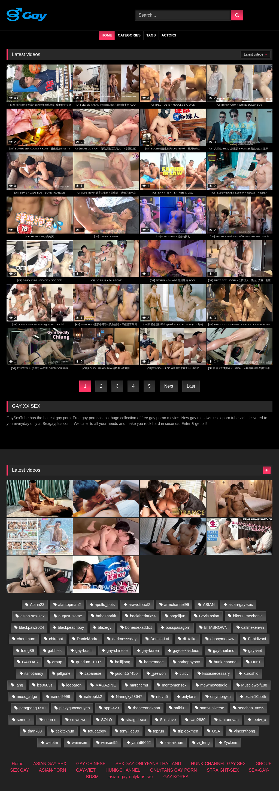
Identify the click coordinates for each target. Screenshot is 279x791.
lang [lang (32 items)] (19, 685)
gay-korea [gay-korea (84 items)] (150, 650)
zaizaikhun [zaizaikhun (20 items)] (174, 742)
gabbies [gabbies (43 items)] (55, 650)
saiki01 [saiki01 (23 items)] (180, 708)
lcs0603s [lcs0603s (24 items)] (45, 685)
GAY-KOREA (176, 776)
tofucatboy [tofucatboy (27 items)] (97, 731)
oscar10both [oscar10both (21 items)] (255, 696)
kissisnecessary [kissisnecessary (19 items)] (216, 673)
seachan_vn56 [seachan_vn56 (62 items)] (251, 708)
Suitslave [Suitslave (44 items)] (168, 720)
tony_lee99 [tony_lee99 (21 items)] (129, 731)
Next (168, 386)
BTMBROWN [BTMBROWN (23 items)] (216, 627)
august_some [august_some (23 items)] (70, 616)
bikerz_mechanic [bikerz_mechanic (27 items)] (247, 616)
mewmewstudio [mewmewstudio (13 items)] (213, 685)
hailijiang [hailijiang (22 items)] (122, 662)
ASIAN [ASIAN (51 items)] (209, 604)
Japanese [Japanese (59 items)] (92, 673)
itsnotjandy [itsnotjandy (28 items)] (34, 673)
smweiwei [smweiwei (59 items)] (78, 720)
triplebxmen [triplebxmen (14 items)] (188, 731)
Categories (129, 35)
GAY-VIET (86, 770)
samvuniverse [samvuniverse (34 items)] (212, 708)
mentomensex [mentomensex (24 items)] (174, 685)
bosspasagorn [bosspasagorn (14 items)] (178, 627)
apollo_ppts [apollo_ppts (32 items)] (105, 604)
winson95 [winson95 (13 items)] (109, 742)
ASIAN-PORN (52, 770)
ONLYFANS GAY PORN (173, 770)
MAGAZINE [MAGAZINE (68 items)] (105, 685)
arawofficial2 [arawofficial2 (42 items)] (139, 604)
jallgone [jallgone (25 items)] (64, 673)
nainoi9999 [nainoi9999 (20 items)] (60, 696)
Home (107, 35)
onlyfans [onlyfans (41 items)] (189, 696)
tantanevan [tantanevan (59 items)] (229, 720)
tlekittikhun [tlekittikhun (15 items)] (65, 731)
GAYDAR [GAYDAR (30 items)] (30, 662)
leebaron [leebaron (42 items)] (73, 685)
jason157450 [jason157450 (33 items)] (126, 673)
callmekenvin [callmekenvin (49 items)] (252, 627)
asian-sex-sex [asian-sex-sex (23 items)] (32, 616)
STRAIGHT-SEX (223, 770)
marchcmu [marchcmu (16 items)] (139, 685)
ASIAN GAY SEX (49, 763)
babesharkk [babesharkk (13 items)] (106, 616)
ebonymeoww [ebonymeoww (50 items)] (222, 639)
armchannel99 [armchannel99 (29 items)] (176, 604)
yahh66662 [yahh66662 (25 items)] (141, 742)
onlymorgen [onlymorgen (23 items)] (220, 696)
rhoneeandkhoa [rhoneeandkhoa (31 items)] (146, 708)
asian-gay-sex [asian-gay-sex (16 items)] (241, 604)
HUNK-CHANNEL (122, 770)
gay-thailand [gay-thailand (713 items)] (223, 650)
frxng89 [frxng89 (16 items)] (27, 650)
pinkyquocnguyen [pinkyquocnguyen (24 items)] (74, 708)
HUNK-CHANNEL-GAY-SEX (218, 763)
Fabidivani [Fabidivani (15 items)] (257, 639)
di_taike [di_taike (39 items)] (189, 639)
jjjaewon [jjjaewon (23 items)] (158, 673)
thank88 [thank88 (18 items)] (35, 731)
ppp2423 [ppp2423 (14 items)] (111, 708)
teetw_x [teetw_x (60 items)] (259, 720)
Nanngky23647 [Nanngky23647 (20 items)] (129, 696)
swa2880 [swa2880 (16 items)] (197, 720)
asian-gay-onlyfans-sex (131, 776)
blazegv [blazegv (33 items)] (104, 627)
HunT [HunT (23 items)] (256, 662)
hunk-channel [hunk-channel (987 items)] (225, 662)
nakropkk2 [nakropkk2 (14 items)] (93, 696)
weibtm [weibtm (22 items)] (52, 742)
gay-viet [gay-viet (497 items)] (255, 650)
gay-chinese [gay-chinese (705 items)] (117, 650)
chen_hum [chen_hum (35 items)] (26, 639)
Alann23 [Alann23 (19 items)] (37, 604)
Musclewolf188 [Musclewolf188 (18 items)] (254, 685)
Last (191, 386)
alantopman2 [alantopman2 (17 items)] (69, 604)
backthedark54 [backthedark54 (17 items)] (143, 616)
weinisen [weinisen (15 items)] (79, 742)
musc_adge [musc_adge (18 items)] (27, 696)
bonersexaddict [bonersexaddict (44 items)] (138, 627)
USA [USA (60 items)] (216, 731)
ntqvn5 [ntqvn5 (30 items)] (162, 696)
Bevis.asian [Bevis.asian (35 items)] (209, 616)
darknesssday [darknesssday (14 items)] (124, 639)
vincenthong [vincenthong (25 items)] (244, 731)
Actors (169, 35)
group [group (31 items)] (57, 662)
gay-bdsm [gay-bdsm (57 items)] (84, 650)
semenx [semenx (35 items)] (24, 720)
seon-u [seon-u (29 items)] (50, 720)
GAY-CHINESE (91, 763)
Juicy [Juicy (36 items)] (184, 673)
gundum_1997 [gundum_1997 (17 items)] (88, 662)
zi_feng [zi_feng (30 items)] (203, 742)
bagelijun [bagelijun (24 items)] (177, 616)
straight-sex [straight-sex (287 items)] (136, 720)
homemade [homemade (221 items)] (154, 662)
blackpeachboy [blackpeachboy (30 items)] (71, 627)
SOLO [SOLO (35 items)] (106, 720)
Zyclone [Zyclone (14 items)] (230, 742)
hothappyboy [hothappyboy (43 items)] (189, 662)
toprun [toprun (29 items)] (158, 731)
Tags (151, 35)
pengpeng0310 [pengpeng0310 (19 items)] (32, 708)
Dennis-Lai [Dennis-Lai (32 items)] (159, 639)
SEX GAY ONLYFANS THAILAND (148, 763)
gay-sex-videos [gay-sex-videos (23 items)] (186, 650)
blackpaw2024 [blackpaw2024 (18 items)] (31, 627)
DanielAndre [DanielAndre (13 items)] (87, 639)
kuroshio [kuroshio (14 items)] (251, 673)
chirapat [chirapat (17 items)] (56, 639)
